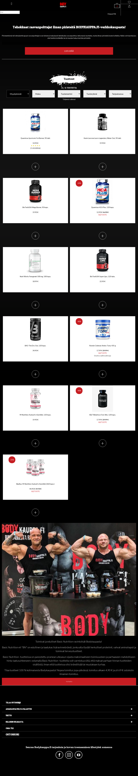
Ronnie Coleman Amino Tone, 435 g (102, 351)
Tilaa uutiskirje (13, 702)
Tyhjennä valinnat (69, 99)
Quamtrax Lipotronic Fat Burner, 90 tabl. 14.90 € (35, 143)
